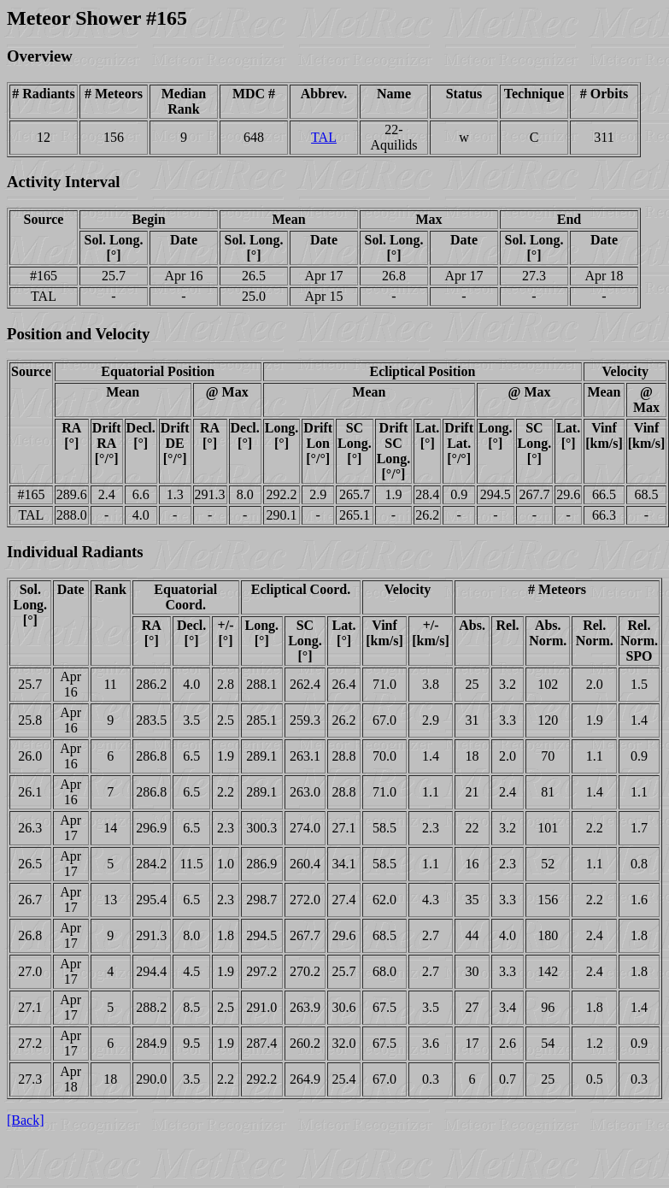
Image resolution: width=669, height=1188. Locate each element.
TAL (324, 137)
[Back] (25, 1120)
